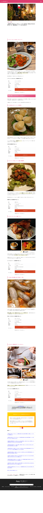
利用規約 (16, 486)
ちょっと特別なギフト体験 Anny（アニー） (23, 486)
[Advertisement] (14, 32)
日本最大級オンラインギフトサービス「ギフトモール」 (21, 487)
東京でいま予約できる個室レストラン (12, 470)
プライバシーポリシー (7, 486)
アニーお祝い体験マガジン (4, 1)
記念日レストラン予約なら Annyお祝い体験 (35, 486)
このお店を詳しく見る (25, 89)
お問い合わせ (12, 486)
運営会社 (3, 486)
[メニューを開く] (40, 1)
